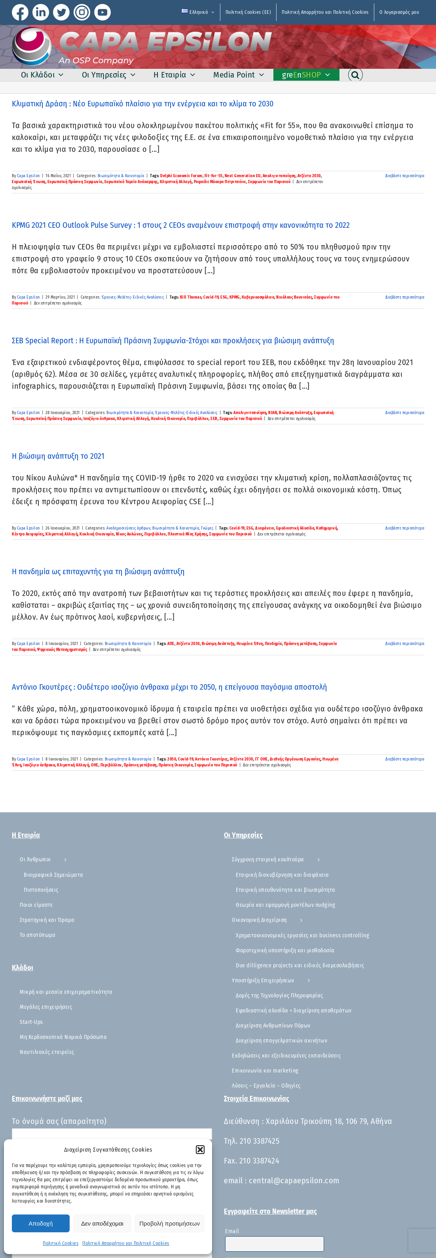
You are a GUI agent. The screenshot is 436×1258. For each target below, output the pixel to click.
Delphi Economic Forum (181, 176)
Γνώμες (207, 528)
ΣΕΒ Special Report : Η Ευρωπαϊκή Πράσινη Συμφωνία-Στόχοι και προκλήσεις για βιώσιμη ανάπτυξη (173, 340)
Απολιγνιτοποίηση (279, 176)
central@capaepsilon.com (294, 1180)
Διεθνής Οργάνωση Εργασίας (295, 759)
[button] (200, 1150)
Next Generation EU (243, 176)
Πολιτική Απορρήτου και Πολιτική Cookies (125, 1243)
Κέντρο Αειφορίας (28, 534)
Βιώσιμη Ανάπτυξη (295, 413)
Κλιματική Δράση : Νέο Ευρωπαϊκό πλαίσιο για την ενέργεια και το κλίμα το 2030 (142, 103)
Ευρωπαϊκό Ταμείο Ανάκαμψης (131, 182)
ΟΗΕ (95, 765)
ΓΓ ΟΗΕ (261, 759)
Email (232, 1231)
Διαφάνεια (264, 528)
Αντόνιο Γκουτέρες (211, 759)
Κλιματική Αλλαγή (176, 182)
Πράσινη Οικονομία (176, 765)
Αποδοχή (40, 1223)
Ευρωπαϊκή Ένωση (28, 182)
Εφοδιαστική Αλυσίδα (295, 528)
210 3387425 (260, 1141)
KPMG (234, 297)
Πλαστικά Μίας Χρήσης (187, 534)
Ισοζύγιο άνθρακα (99, 418)
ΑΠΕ (170, 643)
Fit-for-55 (214, 176)
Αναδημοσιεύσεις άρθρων (128, 528)
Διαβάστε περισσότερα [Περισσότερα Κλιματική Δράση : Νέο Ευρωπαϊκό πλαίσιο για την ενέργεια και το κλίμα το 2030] (404, 176)
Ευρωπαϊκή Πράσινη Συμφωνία (74, 182)
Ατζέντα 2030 (309, 176)
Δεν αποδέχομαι (102, 1223)
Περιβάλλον (198, 418)
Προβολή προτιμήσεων (169, 1223)
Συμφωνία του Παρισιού (269, 182)
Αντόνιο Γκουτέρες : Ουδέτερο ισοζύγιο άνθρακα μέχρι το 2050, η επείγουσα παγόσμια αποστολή (169, 687)
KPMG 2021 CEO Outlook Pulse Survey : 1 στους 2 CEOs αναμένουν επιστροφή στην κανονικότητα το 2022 (181, 225)
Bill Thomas (191, 297)
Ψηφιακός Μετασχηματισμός (62, 649)
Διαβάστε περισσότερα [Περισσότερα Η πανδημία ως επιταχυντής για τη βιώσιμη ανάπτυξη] (404, 643)
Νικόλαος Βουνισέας (294, 297)
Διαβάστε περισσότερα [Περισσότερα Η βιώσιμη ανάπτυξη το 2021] (404, 528)
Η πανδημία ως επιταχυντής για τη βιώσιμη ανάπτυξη (98, 571)
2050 (171, 759)
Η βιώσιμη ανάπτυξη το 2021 (58, 456)
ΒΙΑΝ (272, 413)
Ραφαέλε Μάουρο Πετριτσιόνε (220, 182)
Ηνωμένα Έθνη (250, 643)
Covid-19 (210, 297)
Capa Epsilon (28, 176)
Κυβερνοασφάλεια (258, 297)
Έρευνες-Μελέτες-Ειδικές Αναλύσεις (133, 297)
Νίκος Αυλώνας (129, 534)
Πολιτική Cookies (60, 1243)
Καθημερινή (326, 528)
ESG (223, 297)
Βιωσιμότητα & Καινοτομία (121, 176)
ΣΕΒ (214, 418)
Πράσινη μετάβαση (300, 643)
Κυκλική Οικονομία (168, 418)
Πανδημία (273, 643)
